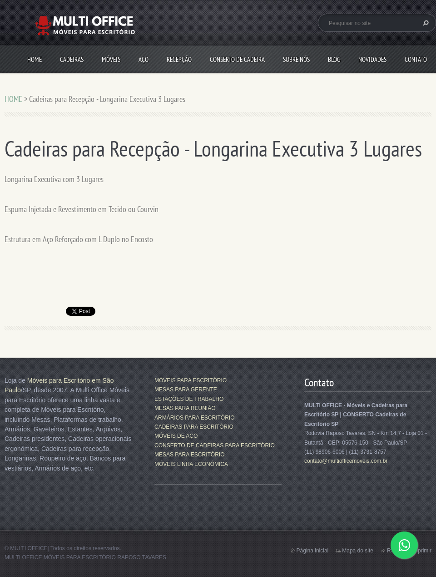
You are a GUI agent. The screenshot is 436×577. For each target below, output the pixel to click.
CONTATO (416, 59)
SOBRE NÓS (296, 59)
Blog (334, 59)
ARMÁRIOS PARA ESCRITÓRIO (194, 418)
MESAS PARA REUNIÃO (184, 408)
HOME (34, 59)
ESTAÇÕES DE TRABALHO (188, 399)
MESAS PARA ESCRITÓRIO (189, 454)
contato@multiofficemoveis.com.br (345, 461)
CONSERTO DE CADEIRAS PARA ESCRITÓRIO (214, 445)
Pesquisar (424, 23)
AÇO (144, 59)
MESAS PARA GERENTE (185, 389)
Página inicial (313, 550)
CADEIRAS (72, 59)
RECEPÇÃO (179, 59)
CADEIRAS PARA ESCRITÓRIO (193, 427)
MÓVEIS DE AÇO (176, 436)
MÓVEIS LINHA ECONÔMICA (191, 464)
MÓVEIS (111, 59)
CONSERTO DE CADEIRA (237, 59)
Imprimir (421, 550)
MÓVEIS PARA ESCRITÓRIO (190, 380)
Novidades (372, 59)
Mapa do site (357, 550)
